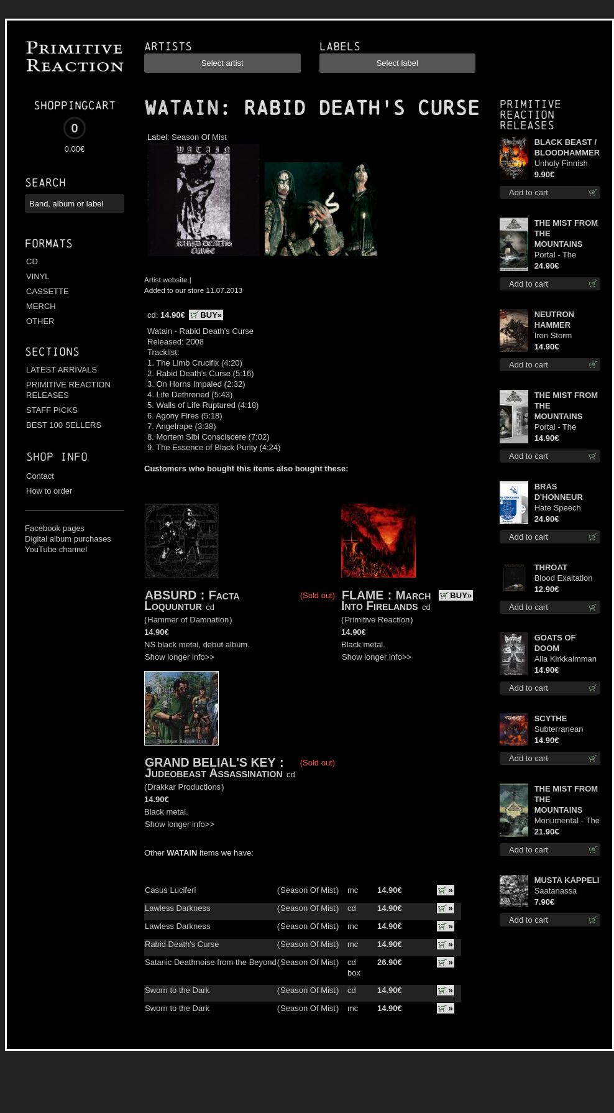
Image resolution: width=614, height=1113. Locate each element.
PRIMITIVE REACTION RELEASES (68, 390)
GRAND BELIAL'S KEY (210, 762)
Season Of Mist (199, 137)
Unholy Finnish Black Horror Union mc (561, 164)
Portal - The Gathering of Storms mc (556, 427)
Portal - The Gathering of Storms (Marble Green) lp (562, 255)
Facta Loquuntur (192, 600)
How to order (49, 491)
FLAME (362, 595)
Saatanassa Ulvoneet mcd (559, 891)
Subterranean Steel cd (559, 729)
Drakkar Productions (184, 787)
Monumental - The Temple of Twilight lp (567, 821)
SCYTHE (550, 718)
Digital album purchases (68, 538)
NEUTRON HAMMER (554, 320)
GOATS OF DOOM (555, 643)
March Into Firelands (386, 600)
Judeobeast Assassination (214, 773)
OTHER (40, 321)
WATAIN (181, 108)
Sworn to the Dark (177, 990)
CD (32, 261)
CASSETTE (47, 291)
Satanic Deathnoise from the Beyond (211, 962)
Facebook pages (55, 528)
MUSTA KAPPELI (567, 880)
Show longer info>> (179, 657)
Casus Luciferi (170, 890)
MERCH (41, 306)
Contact (40, 476)
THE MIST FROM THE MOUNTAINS (566, 233)
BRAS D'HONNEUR (558, 492)
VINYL (38, 276)
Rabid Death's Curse (182, 944)
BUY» (211, 315)
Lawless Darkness (178, 908)
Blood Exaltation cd (563, 578)
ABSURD (170, 595)
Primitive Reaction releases (530, 115)
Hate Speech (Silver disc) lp (559, 508)
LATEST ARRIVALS (61, 369)
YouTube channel (56, 549)
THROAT (550, 567)
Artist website (166, 279)
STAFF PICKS (52, 410)
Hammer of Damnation (188, 619)
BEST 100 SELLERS (63, 425)
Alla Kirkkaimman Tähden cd (565, 659)
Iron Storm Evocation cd (557, 336)
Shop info (57, 456)
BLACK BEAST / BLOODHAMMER (567, 147)
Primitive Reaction (377, 619)
